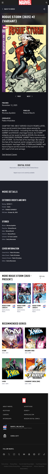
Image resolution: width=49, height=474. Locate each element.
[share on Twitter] (9, 455)
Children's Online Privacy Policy (12, 466)
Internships (7, 418)
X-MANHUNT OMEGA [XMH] (32, 381)
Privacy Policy (13, 464)
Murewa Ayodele (8, 113)
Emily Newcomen (11, 239)
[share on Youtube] (24, 455)
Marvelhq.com (29, 414)
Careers (6, 414)
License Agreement (27, 466)
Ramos (3, 311)
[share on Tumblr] (19, 455)
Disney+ (27, 410)
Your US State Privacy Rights (26, 464)
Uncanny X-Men (29, 351)
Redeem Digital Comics (32, 418)
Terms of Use (4, 464)
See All (42, 277)
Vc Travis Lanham (12, 236)
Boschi (8, 310)
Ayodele (4, 310)
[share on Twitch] (39, 455)
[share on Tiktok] (44, 455)
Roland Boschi (29, 113)
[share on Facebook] (4, 455)
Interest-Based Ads (39, 466)
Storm (4, 351)
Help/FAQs (6, 410)
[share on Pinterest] (34, 455)
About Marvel (8, 406)
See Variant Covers (9, 154)
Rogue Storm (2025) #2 (21, 307)
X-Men (4, 381)
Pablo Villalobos (8, 120)
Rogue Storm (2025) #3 (6, 307)
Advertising (28, 406)
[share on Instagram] (14, 455)
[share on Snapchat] (29, 455)
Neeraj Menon (11, 234)
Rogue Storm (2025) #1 (36, 307)
